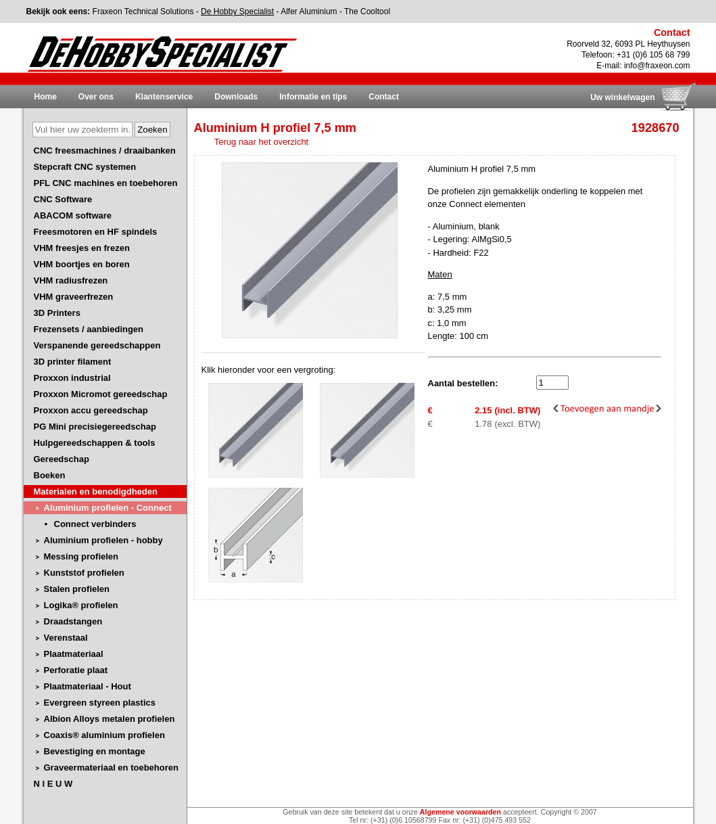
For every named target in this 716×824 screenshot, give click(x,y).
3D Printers (57, 313)
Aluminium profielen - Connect (108, 508)
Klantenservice (164, 96)
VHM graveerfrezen (74, 297)
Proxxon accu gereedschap (91, 410)
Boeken (50, 475)
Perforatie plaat (76, 670)
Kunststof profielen (84, 573)
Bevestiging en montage (94, 751)
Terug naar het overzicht (261, 142)
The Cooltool (367, 11)
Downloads (236, 96)
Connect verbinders (95, 524)
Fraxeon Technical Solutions (143, 11)
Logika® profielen (81, 605)
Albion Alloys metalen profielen (109, 719)
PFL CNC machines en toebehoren (106, 183)
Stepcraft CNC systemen (85, 167)
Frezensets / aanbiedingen (89, 329)
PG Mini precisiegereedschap (95, 426)
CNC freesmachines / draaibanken (105, 150)
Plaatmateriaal (73, 654)
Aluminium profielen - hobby (103, 540)
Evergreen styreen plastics (100, 702)
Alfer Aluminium (309, 11)
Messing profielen (81, 556)
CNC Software (63, 199)
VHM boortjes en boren (82, 264)
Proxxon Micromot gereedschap (101, 394)
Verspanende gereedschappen (97, 345)
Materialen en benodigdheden (96, 491)
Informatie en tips (313, 96)
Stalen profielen (77, 589)
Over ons (96, 96)
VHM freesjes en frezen (82, 248)
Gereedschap (61, 459)
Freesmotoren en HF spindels (96, 232)
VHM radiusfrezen (71, 280)
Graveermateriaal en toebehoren (111, 767)
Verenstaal (66, 638)
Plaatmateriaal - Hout (87, 686)
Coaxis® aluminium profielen (104, 735)
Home (45, 96)
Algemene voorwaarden (460, 812)
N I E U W (53, 784)
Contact (383, 96)
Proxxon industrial (72, 378)
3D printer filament (73, 362)
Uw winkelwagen (622, 97)
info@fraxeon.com (657, 65)
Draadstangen (73, 621)
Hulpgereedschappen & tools (95, 443)
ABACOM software (73, 215)
